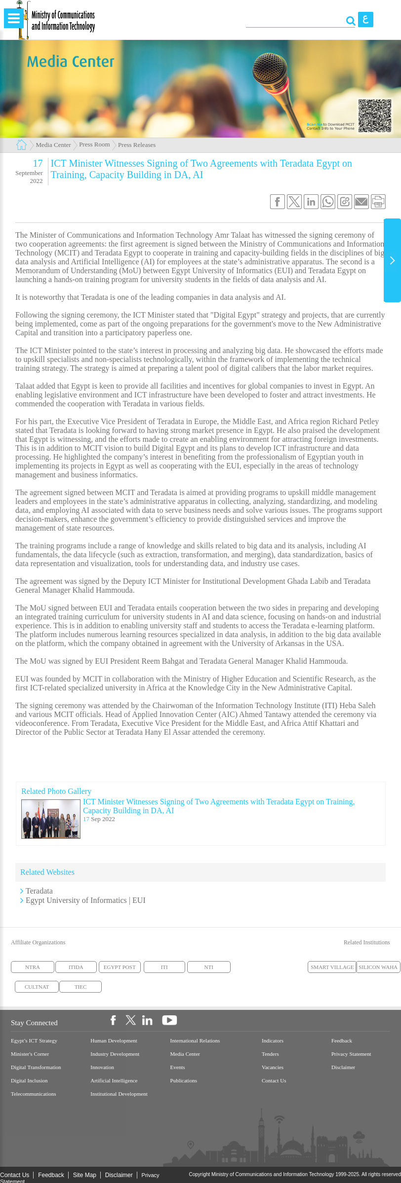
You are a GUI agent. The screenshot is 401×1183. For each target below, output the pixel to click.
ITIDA (76, 967)
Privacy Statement (351, 1054)
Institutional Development (118, 1094)
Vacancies (272, 1067)
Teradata (39, 891)
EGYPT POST (120, 967)
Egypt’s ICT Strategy (34, 1040)
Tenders (270, 1054)
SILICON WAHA (378, 967)
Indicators (272, 1040)
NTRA (32, 967)
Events (177, 1067)
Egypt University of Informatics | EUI (86, 900)
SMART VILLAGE (332, 967)
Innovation (102, 1067)
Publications (183, 1080)
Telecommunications (33, 1094)
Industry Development (114, 1054)
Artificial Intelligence (113, 1080)
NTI (208, 967)
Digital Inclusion (29, 1080)
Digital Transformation (36, 1067)
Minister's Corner (30, 1054)
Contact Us (274, 1080)
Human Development (113, 1040)
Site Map (84, 1175)
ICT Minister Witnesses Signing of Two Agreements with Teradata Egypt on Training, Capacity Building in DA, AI (219, 806)
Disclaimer (343, 1067)
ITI (164, 967)
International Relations (195, 1040)
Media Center (53, 144)
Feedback (341, 1040)
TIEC (80, 987)
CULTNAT (37, 987)
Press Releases (137, 144)
